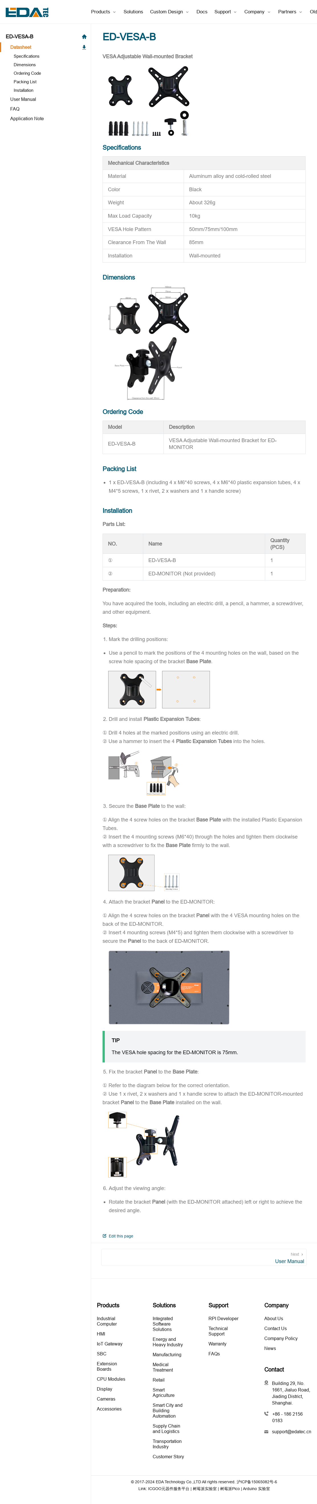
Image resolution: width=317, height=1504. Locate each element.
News (270, 1348)
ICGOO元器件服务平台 (168, 1488)
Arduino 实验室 (256, 1488)
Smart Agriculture (164, 1392)
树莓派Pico (230, 1488)
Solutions (133, 11)
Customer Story (168, 1456)
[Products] (104, 12)
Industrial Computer (107, 1321)
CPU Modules (111, 1379)
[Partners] (290, 12)
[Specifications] (48, 56)
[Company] (257, 12)
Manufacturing (167, 1354)
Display (104, 1388)
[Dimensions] (48, 65)
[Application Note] (45, 118)
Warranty (217, 1343)
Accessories (109, 1408)
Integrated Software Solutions (163, 1324)
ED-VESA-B (46, 36)
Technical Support (218, 1331)
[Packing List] (48, 82)
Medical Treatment (163, 1367)
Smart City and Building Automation (168, 1410)
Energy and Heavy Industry (168, 1342)
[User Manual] (45, 99)
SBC (102, 1353)
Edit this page (118, 1236)
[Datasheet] (45, 47)
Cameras (106, 1398)
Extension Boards (107, 1366)
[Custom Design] (169, 12)
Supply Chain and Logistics (166, 1428)
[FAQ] (45, 109)
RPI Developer (223, 1318)
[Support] (226, 12)
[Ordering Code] (48, 73)
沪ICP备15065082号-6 (257, 1482)
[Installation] (48, 90)
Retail (159, 1379)
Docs (202, 11)
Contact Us (275, 1328)
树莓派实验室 (205, 1488)
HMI (101, 1333)
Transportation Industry (167, 1444)
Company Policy (281, 1338)
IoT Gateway (109, 1343)
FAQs (214, 1353)
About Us (273, 1318)
